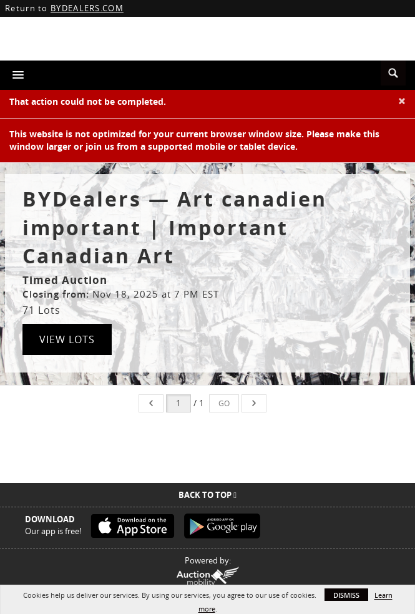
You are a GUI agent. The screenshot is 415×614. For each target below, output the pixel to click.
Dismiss (346, 595)
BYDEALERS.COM (87, 8)
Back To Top (207, 494)
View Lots (67, 339)
